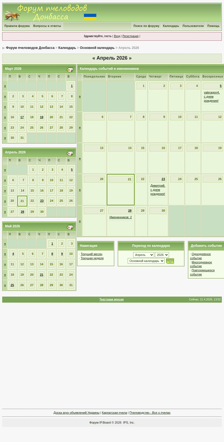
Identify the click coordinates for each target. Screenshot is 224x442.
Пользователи (193, 25)
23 (41, 200)
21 (41, 274)
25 (12, 285)
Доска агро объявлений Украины (77, 412)
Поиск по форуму (146, 25)
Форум (94, 422)
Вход (117, 36)
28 (22, 211)
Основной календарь (97, 48)
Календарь (171, 25)
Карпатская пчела (114, 412)
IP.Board (105, 422)
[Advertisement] (111, 355)
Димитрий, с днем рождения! (158, 189)
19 (41, 117)
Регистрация (130, 36)
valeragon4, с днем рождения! (212, 96)
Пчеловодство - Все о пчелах (150, 412)
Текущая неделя (92, 258)
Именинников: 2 (121, 217)
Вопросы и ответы (47, 25)
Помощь (213, 25)
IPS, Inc (128, 422)
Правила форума (17, 25)
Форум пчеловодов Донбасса (30, 48)
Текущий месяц (91, 254)
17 (22, 117)
